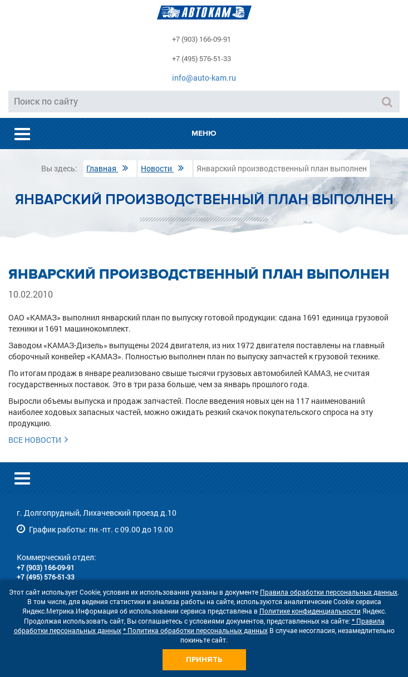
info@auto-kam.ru (204, 77)
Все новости (40, 439)
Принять (204, 659)
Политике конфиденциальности (310, 610)
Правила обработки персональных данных (328, 591)
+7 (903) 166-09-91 (201, 39)
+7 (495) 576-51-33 (201, 58)
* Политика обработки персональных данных (195, 630)
